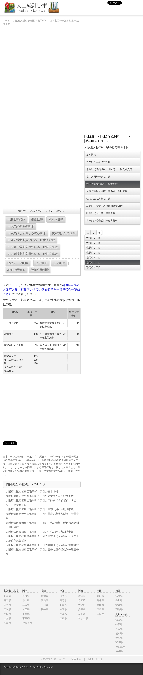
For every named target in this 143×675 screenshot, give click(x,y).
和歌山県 (83, 618)
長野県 (63, 600)
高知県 (119, 609)
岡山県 (100, 605)
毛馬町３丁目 (93, 257)
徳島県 (119, 596)
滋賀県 (81, 596)
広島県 (100, 609)
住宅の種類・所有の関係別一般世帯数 (106, 191)
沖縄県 (119, 651)
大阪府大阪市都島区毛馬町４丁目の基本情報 (32, 491)
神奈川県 (27, 622)
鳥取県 (100, 596)
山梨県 (63, 596)
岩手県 (7, 605)
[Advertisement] (41, 178)
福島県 (7, 622)
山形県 (7, 618)
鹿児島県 (120, 646)
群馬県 (26, 605)
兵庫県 (81, 609)
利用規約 (76, 659)
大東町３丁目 (93, 242)
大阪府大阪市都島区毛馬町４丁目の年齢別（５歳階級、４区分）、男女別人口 (41, 502)
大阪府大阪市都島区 (24, 20)
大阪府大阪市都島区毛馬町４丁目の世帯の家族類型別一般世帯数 (42, 516)
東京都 (26, 618)
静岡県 (63, 609)
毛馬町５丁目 (93, 267)
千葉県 (26, 613)
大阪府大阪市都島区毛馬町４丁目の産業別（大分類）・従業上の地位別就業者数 (42, 538)
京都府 (81, 600)
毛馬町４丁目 (44, 20)
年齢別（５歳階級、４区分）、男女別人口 (109, 169)
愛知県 (63, 613)
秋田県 (7, 613)
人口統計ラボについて (53, 659)
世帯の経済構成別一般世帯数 (102, 220)
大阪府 (81, 605)
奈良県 (81, 613)
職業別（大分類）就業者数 (100, 213)
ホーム (6, 20)
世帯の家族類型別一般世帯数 (102, 184)
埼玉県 (26, 609)
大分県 (119, 637)
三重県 (63, 618)
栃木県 (26, 600)
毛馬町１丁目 (93, 247)
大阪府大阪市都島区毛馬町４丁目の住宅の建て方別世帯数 (40, 531)
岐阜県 (63, 605)
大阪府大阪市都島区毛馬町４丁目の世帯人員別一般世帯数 (40, 509)
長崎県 (119, 629)
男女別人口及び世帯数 (98, 161)
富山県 (44, 600)
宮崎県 (119, 642)
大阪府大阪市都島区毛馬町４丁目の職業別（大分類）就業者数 (42, 545)
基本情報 (91, 154)
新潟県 (44, 596)
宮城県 (7, 609)
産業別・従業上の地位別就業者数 (104, 206)
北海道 (7, 596)
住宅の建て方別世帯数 (98, 198)
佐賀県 (119, 624)
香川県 (119, 600)
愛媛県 (119, 605)
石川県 (44, 605)
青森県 (7, 600)
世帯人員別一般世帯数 (98, 176)
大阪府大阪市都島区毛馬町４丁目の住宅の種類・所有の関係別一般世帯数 (42, 525)
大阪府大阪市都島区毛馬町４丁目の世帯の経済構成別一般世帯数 (42, 551)
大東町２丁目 (93, 237)
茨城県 (26, 596)
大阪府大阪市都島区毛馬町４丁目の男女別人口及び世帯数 (40, 495)
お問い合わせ (95, 659)
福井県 (44, 609)
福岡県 (119, 620)
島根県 (100, 600)
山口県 (100, 613)
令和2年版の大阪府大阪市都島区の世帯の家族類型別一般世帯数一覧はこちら (41, 290)
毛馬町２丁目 (93, 252)
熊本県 (119, 633)
